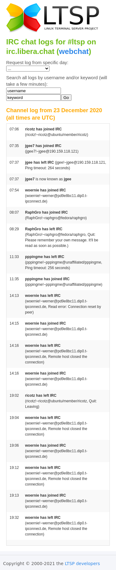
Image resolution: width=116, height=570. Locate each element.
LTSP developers (82, 563)
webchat (74, 51)
